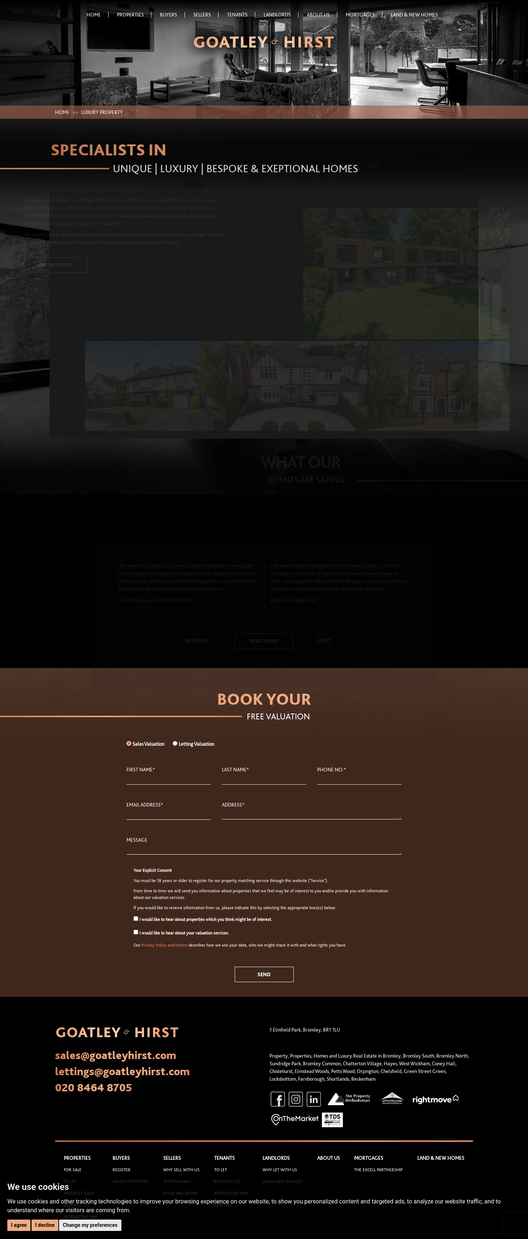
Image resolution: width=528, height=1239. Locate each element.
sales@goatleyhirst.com (115, 1055)
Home (98, 15)
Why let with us (280, 1169)
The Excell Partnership (378, 1169)
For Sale (72, 1169)
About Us (322, 15)
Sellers (206, 15)
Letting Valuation (196, 744)
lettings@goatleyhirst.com (122, 1071)
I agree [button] (19, 1225)
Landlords (281, 15)
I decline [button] (45, 1225)
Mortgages (364, 15)
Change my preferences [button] (90, 1225)
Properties (134, 15)
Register (122, 1169)
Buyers (172, 15)
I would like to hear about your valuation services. (181, 933)
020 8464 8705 (93, 1087)
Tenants (241, 15)
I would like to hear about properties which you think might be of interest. (202, 919)
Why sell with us (181, 1169)
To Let (220, 1169)
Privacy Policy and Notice (164, 945)
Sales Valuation (148, 744)
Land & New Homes (414, 15)
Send (264, 974)
